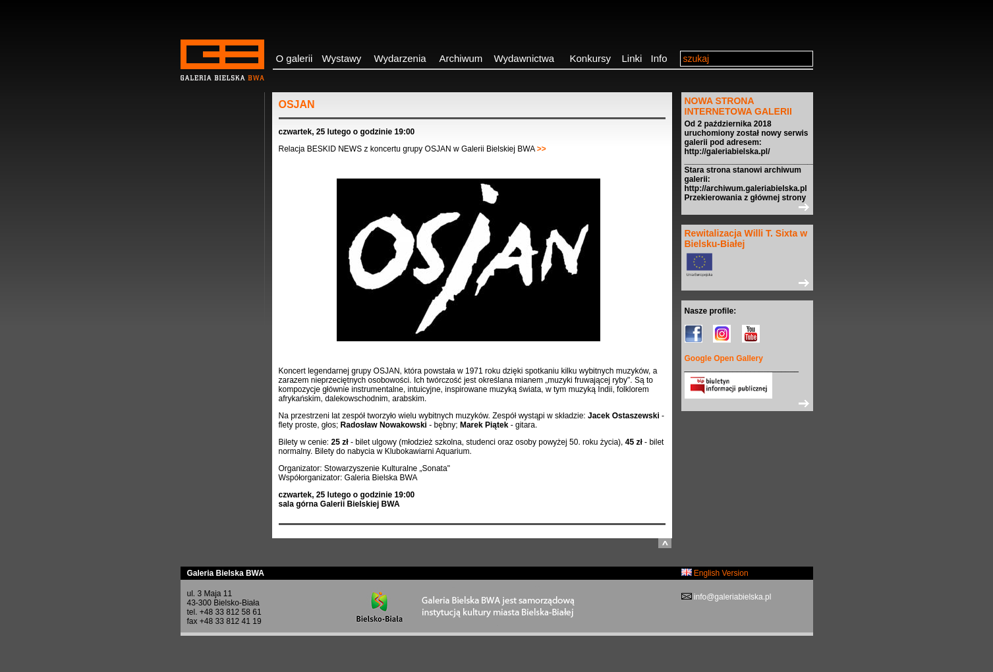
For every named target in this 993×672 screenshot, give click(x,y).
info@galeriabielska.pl (732, 597)
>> (541, 149)
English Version (715, 573)
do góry (664, 543)
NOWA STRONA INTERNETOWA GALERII (738, 106)
